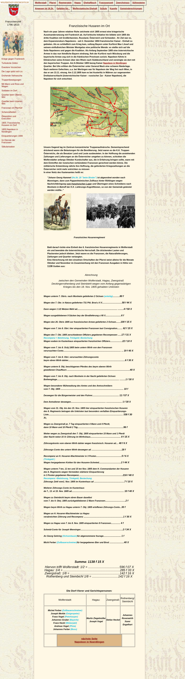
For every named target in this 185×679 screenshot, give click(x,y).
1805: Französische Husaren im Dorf (11, 124)
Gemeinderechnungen (131, 8)
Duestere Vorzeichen (11, 67)
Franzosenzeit (106, 3)
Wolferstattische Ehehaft (85, 8)
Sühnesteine (138, 3)
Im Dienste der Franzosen (8, 141)
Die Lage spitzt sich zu (12, 71)
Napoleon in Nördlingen (115, 63)
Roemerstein (65, 3)
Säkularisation (8, 147)
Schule (103, 8)
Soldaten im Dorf (9, 90)
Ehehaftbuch (90, 3)
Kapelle (113, 8)
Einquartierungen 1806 (12, 136)
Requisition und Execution (9, 117)
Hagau (77, 3)
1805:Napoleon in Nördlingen (10, 130)
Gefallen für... (63, 8)
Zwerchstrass (122, 3)
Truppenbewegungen (11, 80)
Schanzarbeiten (9, 112)
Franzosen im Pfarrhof (12, 108)
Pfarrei (52, 3)
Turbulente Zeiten (10, 63)
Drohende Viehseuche (12, 76)
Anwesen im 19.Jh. (44, 8)
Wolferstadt (41, 3)
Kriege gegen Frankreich (13, 59)
